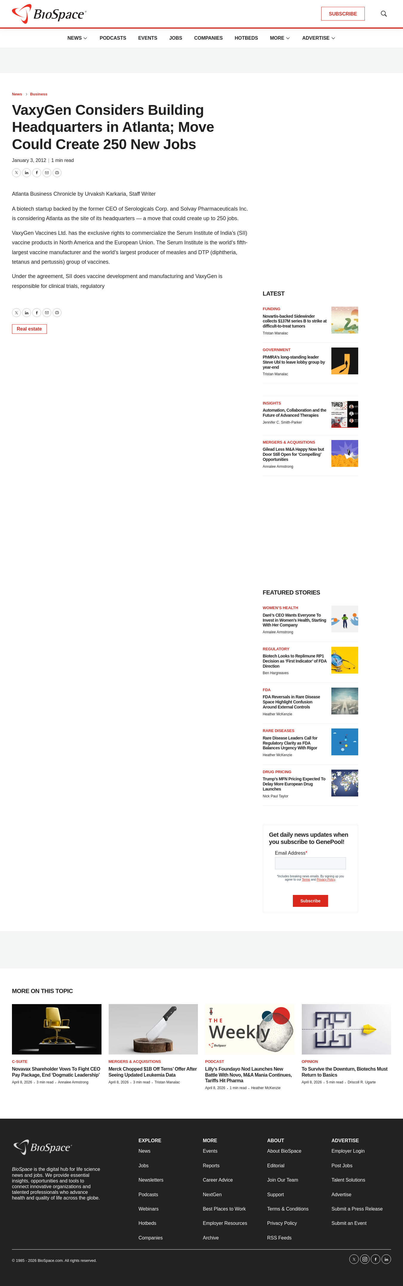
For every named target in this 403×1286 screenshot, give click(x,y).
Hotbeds (246, 38)
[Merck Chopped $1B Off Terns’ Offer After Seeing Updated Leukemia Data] (153, 1029)
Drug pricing (277, 772)
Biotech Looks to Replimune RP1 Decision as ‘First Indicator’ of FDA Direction (295, 661)
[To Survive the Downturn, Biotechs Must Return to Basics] (346, 1029)
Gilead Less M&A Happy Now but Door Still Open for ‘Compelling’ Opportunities (293, 454)
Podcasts (113, 38)
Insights (272, 403)
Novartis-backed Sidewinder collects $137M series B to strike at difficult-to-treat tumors (295, 321)
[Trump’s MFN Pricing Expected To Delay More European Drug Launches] (344, 783)
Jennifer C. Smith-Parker (282, 422)
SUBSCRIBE (343, 13)
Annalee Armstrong (278, 466)
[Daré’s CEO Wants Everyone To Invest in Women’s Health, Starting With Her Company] (344, 619)
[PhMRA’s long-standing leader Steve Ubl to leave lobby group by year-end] (344, 361)
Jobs (175, 38)
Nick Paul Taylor (275, 796)
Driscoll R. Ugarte (362, 1082)
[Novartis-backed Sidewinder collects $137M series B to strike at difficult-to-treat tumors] (344, 320)
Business (38, 94)
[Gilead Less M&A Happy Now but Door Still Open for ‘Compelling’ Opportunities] (344, 453)
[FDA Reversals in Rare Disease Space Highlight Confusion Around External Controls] (344, 701)
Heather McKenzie (277, 714)
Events (147, 38)
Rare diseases (278, 730)
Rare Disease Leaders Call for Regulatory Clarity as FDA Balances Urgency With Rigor (290, 743)
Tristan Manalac (275, 333)
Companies (208, 38)
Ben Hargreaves (276, 673)
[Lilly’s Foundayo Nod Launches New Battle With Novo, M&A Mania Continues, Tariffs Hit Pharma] (250, 1029)
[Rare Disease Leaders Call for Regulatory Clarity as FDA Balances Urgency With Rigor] (344, 741)
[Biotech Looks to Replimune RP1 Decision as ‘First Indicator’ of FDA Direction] (344, 660)
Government (276, 350)
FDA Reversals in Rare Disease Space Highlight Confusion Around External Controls (291, 701)
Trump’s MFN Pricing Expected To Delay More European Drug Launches (294, 783)
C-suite (19, 1061)
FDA (267, 690)
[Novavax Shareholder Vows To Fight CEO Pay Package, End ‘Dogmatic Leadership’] (56, 1029)
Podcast (214, 1061)
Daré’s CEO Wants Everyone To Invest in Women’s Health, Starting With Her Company (294, 620)
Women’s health (280, 608)
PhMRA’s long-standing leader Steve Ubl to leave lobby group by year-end (294, 362)
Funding (271, 309)
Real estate (29, 328)
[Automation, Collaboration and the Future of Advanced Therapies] (344, 414)
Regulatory (276, 649)
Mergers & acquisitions (289, 442)
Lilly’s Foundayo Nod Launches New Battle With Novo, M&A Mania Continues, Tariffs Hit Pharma (248, 1074)
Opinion (310, 1061)
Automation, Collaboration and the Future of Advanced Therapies (294, 413)
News (74, 38)
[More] (85, 38)
